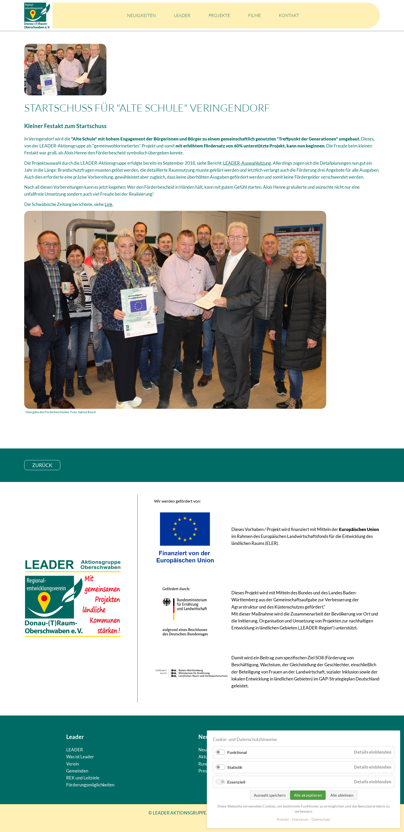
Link (109, 204)
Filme (254, 15)
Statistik (234, 767)
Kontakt (289, 15)
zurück (42, 465)
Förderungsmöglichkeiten (90, 784)
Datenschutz (321, 819)
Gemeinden (77, 770)
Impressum (300, 819)
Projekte (219, 15)
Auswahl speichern (269, 795)
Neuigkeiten (141, 15)
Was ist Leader (80, 756)
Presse (204, 770)
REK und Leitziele (82, 777)
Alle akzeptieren (308, 795)
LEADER (182, 15)
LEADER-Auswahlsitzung (247, 163)
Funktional (237, 752)
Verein (72, 764)
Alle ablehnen (341, 795)
